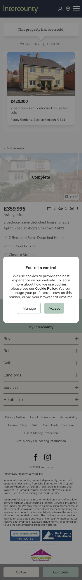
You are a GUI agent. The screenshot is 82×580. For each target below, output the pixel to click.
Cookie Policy (46, 288)
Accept (54, 308)
